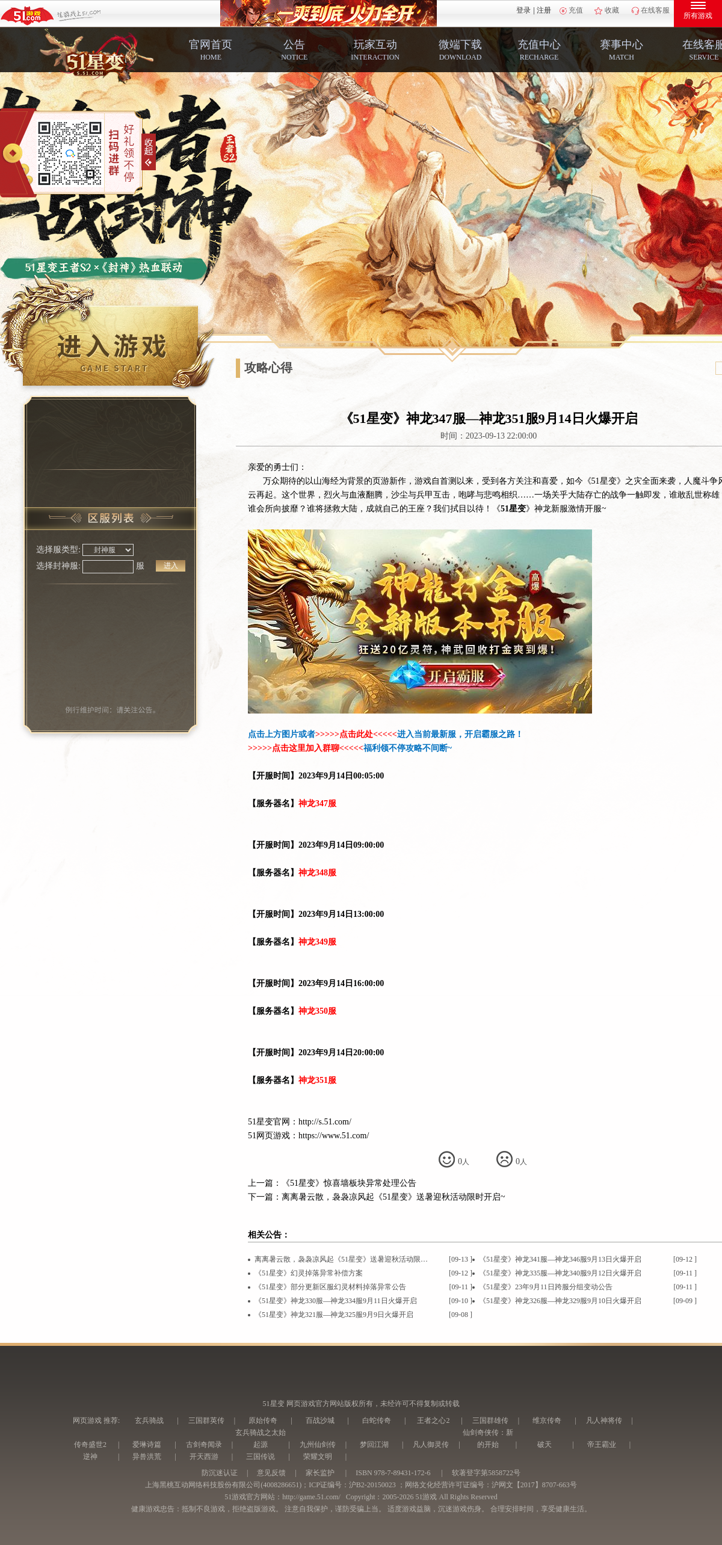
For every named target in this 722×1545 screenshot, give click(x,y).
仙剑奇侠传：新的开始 (488, 1438)
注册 (544, 10)
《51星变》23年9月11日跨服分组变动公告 (545, 1287)
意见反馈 (271, 1473)
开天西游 (204, 1456)
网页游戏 (87, 1420)
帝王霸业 (601, 1444)
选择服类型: (58, 549)
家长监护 (320, 1473)
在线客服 (655, 10)
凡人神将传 (604, 1420)
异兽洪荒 (146, 1456)
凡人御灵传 (431, 1444)
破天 (544, 1444)
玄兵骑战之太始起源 (260, 1438)
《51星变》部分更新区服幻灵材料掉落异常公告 (330, 1287)
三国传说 (260, 1456)
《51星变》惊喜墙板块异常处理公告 (349, 1183)
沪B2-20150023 (372, 1485)
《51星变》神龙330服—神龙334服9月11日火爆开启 (336, 1301)
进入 (171, 565)
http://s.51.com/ (324, 1121)
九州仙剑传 (318, 1444)
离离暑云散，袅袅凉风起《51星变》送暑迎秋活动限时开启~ (393, 1196)
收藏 (612, 10)
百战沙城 (320, 1420)
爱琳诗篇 (146, 1444)
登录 (523, 10)
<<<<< (385, 734)
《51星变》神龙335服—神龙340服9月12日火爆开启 (560, 1273)
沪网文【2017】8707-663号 (534, 1485)
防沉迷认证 (220, 1473)
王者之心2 (433, 1420)
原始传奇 (262, 1420)
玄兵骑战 (149, 1420)
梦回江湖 (374, 1444)
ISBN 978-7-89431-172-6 (393, 1473)
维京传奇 (546, 1420)
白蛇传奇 (376, 1420)
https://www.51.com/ (333, 1135)
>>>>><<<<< (305, 748)
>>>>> (327, 734)
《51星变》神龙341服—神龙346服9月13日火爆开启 (560, 1259)
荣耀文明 (317, 1456)
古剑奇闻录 (204, 1444)
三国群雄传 (490, 1420)
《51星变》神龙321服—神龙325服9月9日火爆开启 (334, 1314)
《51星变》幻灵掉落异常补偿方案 (309, 1273)
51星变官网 (269, 1121)
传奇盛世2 (90, 1444)
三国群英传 (206, 1420)
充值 (576, 10)
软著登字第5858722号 (486, 1473)
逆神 (90, 1456)
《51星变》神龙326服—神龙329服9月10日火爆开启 (560, 1301)
